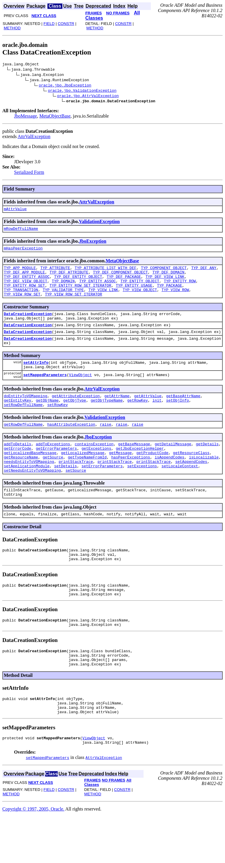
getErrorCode (17, 472)
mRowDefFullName (21, 231)
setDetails (65, 493)
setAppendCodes (191, 487)
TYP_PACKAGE (169, 293)
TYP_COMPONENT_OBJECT (164, 272)
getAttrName (116, 415)
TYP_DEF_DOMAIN (168, 277)
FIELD (48, 23)
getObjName (47, 420)
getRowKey (137, 420)
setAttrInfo (35, 378)
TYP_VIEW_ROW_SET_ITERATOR (73, 303)
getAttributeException (76, 415)
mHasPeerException (23, 251)
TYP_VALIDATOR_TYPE (63, 298)
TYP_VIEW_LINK (103, 298)
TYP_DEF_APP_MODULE (24, 277)
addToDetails (17, 466)
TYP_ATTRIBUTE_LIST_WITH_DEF (106, 272)
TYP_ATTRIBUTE (55, 272)
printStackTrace (76, 487)
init (156, 420)
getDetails (207, 466)
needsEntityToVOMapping (29, 487)
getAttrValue (148, 415)
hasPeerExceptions (130, 482)
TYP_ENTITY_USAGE (134, 293)
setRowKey (57, 425)
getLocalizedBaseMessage (30, 477)
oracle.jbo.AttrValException (88, 96)
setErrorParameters (101, 493)
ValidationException (99, 223)
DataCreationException (28, 324)
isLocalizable (204, 482)
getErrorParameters (56, 472)
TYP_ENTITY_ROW (180, 288)
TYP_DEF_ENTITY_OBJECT (78, 282)
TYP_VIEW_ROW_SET (22, 303)
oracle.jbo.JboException (65, 86)
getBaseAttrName (183, 415)
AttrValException (34, 137)
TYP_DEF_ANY (204, 272)
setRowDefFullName (23, 425)
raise (105, 446)
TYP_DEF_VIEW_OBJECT (25, 288)
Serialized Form (29, 173)
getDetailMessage (173, 466)
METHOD (12, 28)
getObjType (74, 420)
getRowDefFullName (23, 446)
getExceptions (96, 472)
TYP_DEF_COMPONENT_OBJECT (120, 277)
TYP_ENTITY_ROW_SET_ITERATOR (80, 293)
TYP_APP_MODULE (20, 272)
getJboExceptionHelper (140, 472)
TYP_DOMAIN (63, 288)
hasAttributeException (71, 446)
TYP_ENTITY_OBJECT (139, 288)
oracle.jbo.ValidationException (82, 91)
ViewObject (80, 392)
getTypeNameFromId (87, 482)
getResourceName (21, 482)
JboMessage (25, 116)
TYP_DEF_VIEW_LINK (165, 282)
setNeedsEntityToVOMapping (32, 498)
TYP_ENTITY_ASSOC (97, 288)
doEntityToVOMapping (25, 415)
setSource (76, 498)
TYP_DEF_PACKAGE (124, 282)
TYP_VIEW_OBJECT (140, 298)
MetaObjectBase (55, 116)
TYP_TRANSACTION (21, 298)
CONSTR (66, 23)
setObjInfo (177, 420)
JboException (92, 243)
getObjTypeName (106, 420)
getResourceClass (191, 477)
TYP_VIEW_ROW (175, 298)
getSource (53, 482)
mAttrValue (15, 210)
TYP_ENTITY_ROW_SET (24, 293)
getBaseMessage (134, 466)
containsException (94, 466)
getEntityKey (17, 420)
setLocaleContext (179, 493)
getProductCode (152, 477)
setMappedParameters (45, 392)
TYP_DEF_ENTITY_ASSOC (27, 282)
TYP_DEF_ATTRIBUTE (69, 277)
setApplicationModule (27, 493)
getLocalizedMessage (82, 477)
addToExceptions (53, 466)
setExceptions (142, 493)
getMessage (120, 477)
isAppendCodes (169, 482)
